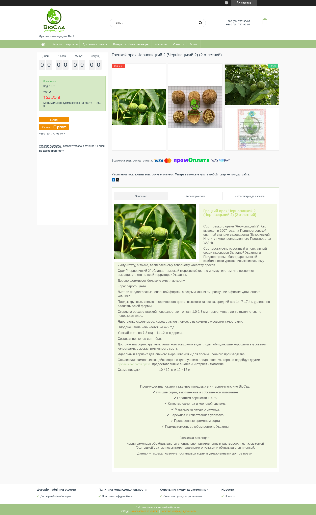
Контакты (161, 44)
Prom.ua (175, 507)
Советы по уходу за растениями (182, 496)
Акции (193, 44)
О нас (177, 44)
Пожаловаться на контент (144, 511)
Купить (54, 119)
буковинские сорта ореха (134, 364)
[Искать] (200, 23)
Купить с (54, 127)
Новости (230, 496)
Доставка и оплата (95, 44)
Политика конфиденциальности (178, 511)
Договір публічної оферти (56, 496)
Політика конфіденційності (118, 496)
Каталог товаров (63, 44)
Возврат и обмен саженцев (131, 44)
